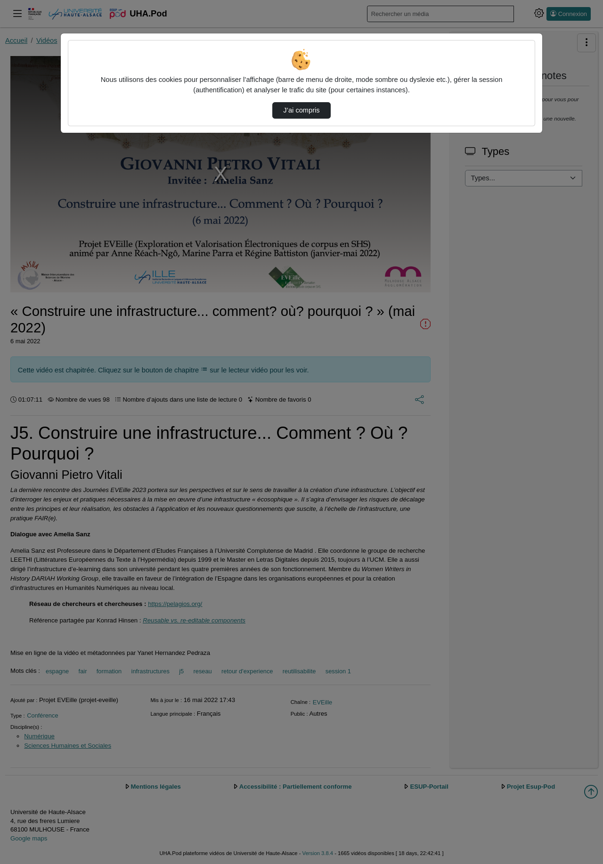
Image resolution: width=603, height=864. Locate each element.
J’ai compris (301, 110)
